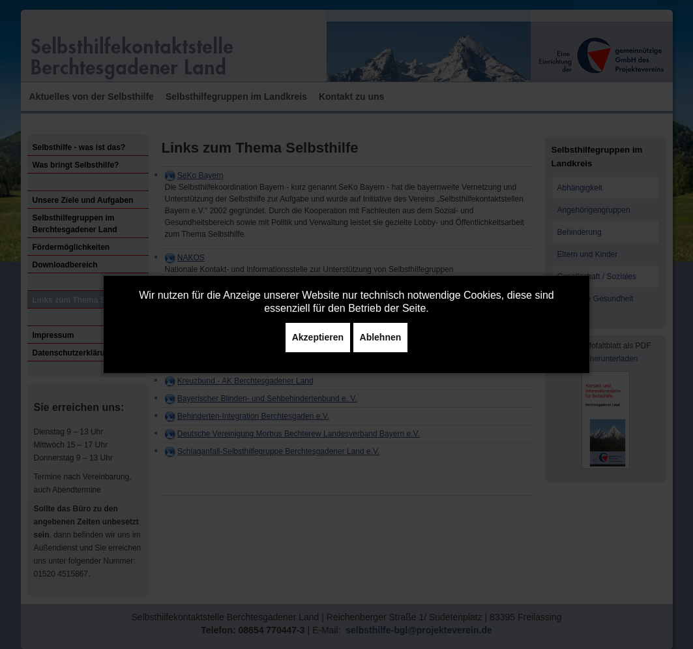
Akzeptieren (318, 337)
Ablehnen (381, 337)
